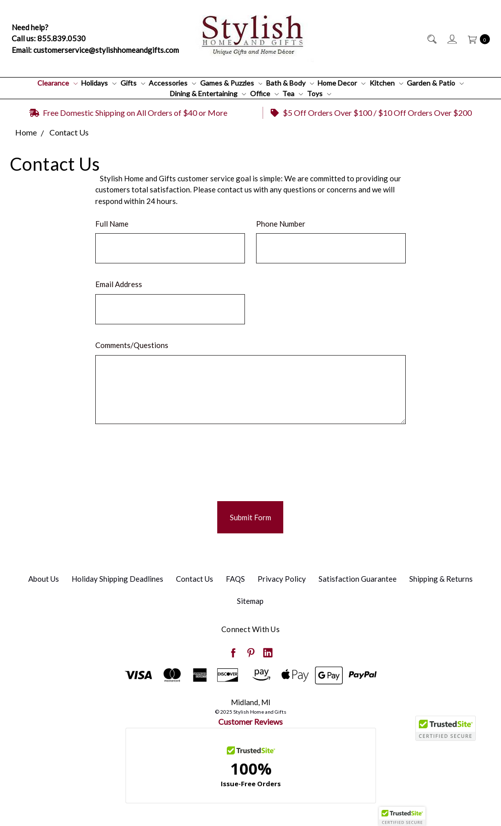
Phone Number (280, 223)
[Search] (431, 38)
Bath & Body (290, 83)
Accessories (172, 83)
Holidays (98, 83)
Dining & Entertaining (208, 93)
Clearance (57, 83)
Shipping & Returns (441, 578)
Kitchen (386, 83)
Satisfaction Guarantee (358, 578)
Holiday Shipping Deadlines (117, 578)
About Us (43, 578)
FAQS (235, 578)
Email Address (118, 284)
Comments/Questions (131, 345)
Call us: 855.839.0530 (49, 38)
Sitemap (250, 600)
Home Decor (341, 83)
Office (264, 93)
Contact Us (194, 578)
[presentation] (171, 458)
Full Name (112, 223)
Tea (292, 93)
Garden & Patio (435, 83)
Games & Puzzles (231, 83)
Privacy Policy (282, 578)
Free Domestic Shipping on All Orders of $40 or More (128, 112)
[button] (402, 816)
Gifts (132, 83)
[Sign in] (451, 38)
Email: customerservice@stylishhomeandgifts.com (95, 49)
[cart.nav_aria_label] (476, 38)
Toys (319, 93)
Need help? (30, 27)
